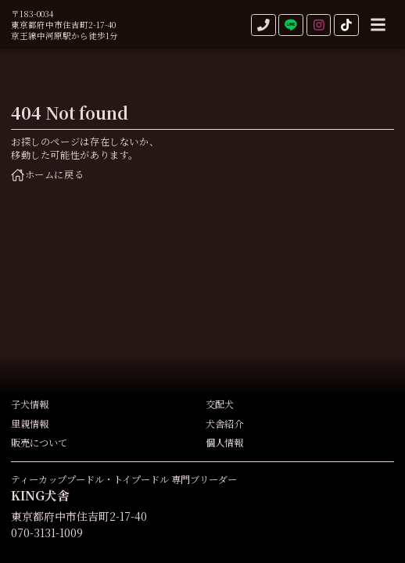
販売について (39, 443)
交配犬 (220, 404)
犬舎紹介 (224, 424)
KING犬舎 (40, 495)
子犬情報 (29, 404)
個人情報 (224, 443)
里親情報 (29, 424)
